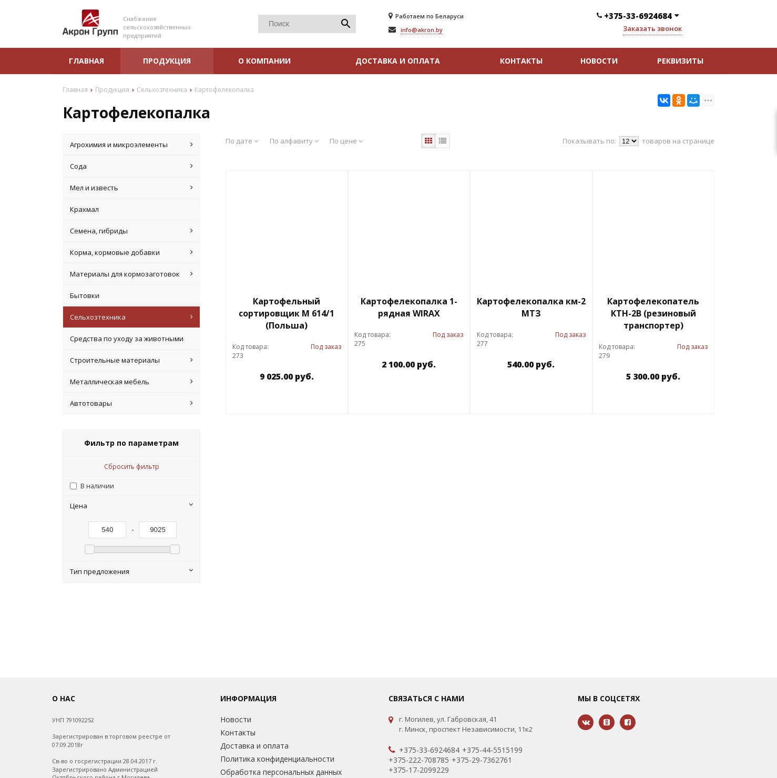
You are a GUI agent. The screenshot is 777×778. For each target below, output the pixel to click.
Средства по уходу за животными (126, 338)
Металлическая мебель (131, 381)
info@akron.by (422, 30)
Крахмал (84, 209)
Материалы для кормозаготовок (131, 274)
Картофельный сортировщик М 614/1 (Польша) (286, 313)
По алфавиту (294, 141)
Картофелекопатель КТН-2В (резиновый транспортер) (653, 313)
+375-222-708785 (418, 760)
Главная (86, 61)
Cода (131, 166)
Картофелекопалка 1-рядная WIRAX (409, 307)
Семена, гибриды (131, 231)
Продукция (167, 61)
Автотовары (131, 403)
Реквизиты (680, 61)
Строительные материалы (131, 360)
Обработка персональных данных (281, 772)
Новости (599, 61)
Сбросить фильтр (131, 466)
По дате (242, 141)
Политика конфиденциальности (277, 759)
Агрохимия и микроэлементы (131, 144)
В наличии (97, 486)
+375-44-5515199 (492, 750)
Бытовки (84, 295)
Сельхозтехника (131, 317)
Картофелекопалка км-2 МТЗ (531, 307)
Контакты (521, 61)
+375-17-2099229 (418, 770)
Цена (131, 505)
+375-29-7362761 (482, 760)
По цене (346, 141)
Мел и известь (131, 187)
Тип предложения (131, 571)
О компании (264, 61)
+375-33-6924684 (429, 750)
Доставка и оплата (397, 61)
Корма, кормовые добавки (131, 252)
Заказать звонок (652, 28)
